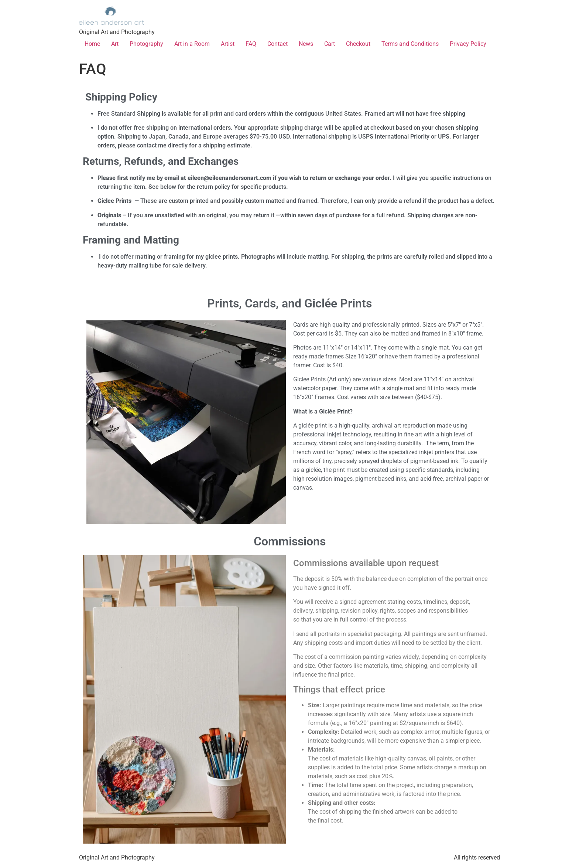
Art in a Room (192, 43)
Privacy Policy (468, 43)
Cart (329, 43)
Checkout (358, 43)
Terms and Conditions (410, 43)
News (306, 43)
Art (115, 43)
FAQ (251, 43)
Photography (146, 43)
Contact (277, 43)
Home (92, 43)
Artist (227, 43)
